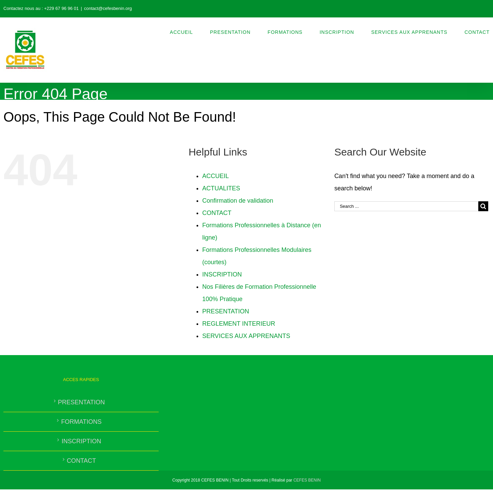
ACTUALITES (221, 188)
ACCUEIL (215, 176)
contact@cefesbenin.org (108, 8)
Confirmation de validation (237, 200)
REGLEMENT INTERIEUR (238, 323)
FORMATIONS (81, 421)
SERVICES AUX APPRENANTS (246, 336)
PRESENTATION (225, 311)
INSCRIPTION (222, 274)
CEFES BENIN (307, 480)
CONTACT (217, 213)
